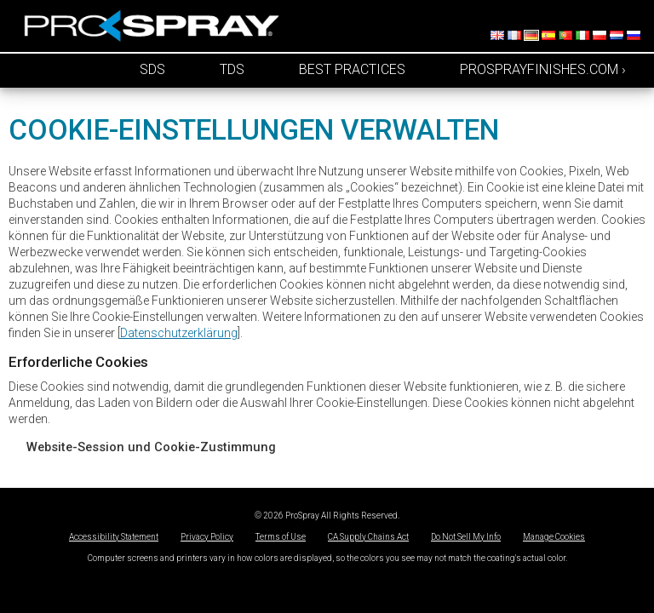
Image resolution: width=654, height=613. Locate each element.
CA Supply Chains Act (368, 536)
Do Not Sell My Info (466, 536)
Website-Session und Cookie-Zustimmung (151, 447)
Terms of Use (280, 536)
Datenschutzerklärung (179, 333)
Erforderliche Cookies (78, 361)
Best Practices (352, 69)
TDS (232, 69)
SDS (152, 69)
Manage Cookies (554, 536)
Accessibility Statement (113, 536)
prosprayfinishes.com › (543, 69)
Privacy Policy (207, 536)
